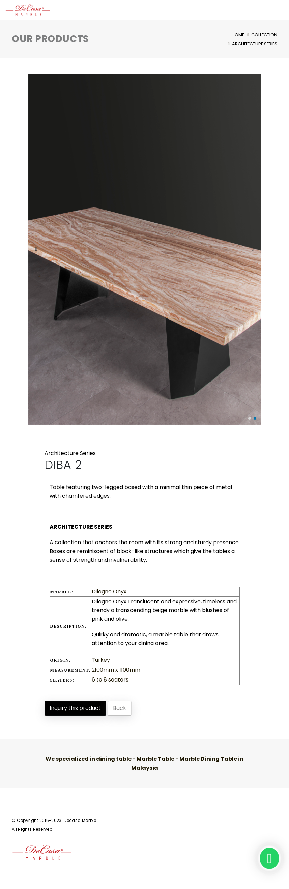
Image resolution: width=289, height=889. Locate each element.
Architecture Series (254, 44)
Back (119, 708)
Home (238, 35)
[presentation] (36, 249)
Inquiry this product (75, 708)
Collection (264, 35)
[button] (249, 418)
